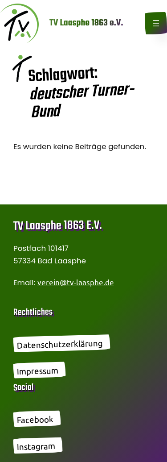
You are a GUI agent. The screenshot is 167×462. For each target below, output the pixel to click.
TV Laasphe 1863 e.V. (86, 23)
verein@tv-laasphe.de (75, 282)
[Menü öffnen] (156, 23)
